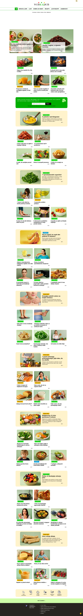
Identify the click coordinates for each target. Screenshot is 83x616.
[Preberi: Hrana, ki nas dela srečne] (42, 549)
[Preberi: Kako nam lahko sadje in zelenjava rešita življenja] (42, 429)
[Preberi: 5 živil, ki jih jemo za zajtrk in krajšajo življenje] (25, 129)
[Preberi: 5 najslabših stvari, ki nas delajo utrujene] (58, 268)
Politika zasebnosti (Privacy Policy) (47, 608)
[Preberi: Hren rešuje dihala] (41, 538)
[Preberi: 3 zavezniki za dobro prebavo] (42, 188)
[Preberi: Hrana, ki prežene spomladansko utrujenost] (42, 248)
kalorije (38, 12)
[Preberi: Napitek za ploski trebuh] (24, 568)
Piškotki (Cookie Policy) (45, 610)
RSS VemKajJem (23, 594)
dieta (45, 12)
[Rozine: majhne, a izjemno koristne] (57, 29)
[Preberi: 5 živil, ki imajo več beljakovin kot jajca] (25, 371)
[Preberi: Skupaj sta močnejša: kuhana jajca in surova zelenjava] (25, 429)
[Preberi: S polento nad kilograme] (41, 118)
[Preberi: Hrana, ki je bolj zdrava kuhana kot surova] (25, 489)
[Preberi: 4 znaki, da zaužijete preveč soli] (24, 148)
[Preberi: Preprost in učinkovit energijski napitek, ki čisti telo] (24, 75)
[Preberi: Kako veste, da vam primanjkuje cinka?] (58, 390)
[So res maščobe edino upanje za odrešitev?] (26, 29)
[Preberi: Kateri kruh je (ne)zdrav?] (24, 330)
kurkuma (42, 12)
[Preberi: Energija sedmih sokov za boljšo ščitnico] (41, 298)
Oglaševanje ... (43, 611)
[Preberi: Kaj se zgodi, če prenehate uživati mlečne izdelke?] (25, 549)
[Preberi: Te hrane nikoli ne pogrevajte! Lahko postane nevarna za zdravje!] (41, 268)
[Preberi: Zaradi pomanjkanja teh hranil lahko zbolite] (41, 450)
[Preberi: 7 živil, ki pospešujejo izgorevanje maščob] (42, 489)
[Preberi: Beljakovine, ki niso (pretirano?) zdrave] (41, 418)
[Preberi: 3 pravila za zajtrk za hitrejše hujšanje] (58, 207)
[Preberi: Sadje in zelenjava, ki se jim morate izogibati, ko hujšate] (58, 568)
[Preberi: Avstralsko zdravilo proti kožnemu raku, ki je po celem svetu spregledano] (58, 75)
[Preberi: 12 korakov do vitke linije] (58, 330)
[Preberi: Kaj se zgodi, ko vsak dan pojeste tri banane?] (41, 237)
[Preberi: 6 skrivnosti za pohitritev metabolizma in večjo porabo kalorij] (41, 207)
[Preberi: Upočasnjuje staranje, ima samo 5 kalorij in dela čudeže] (41, 330)
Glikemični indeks (52, 594)
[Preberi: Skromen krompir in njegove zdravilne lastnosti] (41, 508)
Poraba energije (38, 594)
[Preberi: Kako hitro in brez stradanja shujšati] (25, 309)
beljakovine (49, 12)
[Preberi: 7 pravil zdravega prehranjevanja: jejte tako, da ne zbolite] (41, 360)
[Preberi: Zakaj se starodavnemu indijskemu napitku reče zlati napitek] (25, 248)
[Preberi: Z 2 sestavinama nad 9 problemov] (42, 129)
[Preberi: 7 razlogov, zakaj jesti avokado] (58, 450)
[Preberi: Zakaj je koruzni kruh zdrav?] (24, 390)
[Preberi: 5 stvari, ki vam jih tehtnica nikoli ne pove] (24, 207)
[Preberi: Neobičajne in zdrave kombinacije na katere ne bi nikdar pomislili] (58, 508)
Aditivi (30, 594)
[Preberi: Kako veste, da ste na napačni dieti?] (42, 371)
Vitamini (45, 594)
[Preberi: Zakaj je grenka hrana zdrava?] (24, 450)
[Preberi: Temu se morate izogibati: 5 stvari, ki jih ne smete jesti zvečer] (41, 75)
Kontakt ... (43, 613)
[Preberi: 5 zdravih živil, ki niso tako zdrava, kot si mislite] (58, 56)
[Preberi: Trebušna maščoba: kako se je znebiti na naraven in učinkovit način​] (42, 309)
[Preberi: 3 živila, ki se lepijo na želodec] (58, 148)
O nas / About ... (44, 605)
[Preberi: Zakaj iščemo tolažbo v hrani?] (41, 568)
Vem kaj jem (34, 12)
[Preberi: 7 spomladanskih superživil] (41, 177)
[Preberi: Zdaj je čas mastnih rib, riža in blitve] (25, 56)
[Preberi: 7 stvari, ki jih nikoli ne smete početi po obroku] (25, 188)
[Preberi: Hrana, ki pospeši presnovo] (41, 148)
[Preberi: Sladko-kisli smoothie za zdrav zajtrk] (41, 390)
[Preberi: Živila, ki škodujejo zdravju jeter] (41, 478)
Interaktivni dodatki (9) (59, 594)
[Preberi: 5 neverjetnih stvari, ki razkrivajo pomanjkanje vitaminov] (24, 268)
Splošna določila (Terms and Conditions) (48, 606)
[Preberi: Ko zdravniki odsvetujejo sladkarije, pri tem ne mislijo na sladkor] (24, 508)
